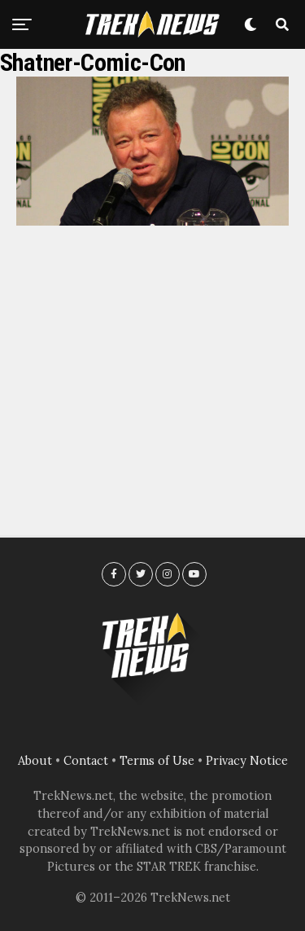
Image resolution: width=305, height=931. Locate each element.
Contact (85, 760)
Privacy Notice (247, 760)
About (35, 760)
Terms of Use (157, 760)
